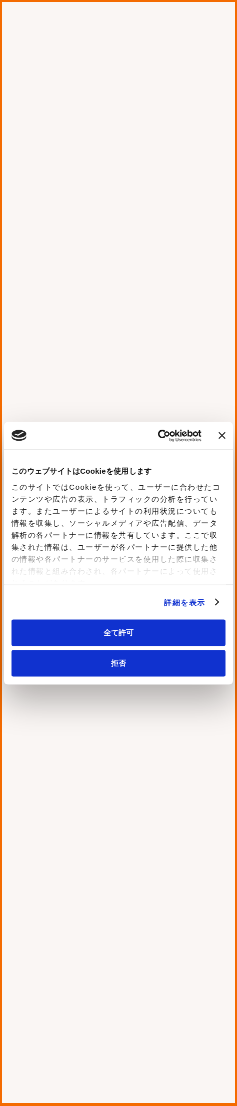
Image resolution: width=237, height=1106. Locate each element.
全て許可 (119, 632)
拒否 (118, 662)
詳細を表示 (184, 602)
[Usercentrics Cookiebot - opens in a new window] (158, 435)
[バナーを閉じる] (222, 435)
